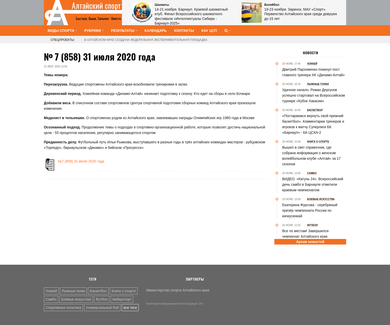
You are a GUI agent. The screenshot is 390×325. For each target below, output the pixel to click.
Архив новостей (310, 242)
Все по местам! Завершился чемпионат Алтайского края (305, 233)
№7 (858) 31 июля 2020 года (81, 161)
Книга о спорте (124, 291)
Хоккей (51, 291)
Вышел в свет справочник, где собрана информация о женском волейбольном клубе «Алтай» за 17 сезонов (311, 155)
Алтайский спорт (96, 5)
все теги (130, 308)
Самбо (51, 299)
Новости (310, 53)
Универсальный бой (102, 308)
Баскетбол (98, 291)
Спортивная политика (63, 308)
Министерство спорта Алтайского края (177, 290)
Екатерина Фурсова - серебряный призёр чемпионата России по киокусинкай (309, 210)
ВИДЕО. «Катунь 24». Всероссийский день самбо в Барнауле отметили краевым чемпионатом (312, 184)
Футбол (102, 299)
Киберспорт (122, 299)
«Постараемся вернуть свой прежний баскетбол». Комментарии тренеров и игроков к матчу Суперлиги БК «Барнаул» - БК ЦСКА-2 (313, 124)
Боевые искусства (76, 299)
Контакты (184, 31)
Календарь (156, 31)
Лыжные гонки (73, 291)
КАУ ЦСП (209, 31)
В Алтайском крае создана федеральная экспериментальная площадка (145, 40)
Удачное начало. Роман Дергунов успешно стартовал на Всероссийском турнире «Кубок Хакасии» (313, 95)
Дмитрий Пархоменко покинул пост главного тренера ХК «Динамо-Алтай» (313, 72)
